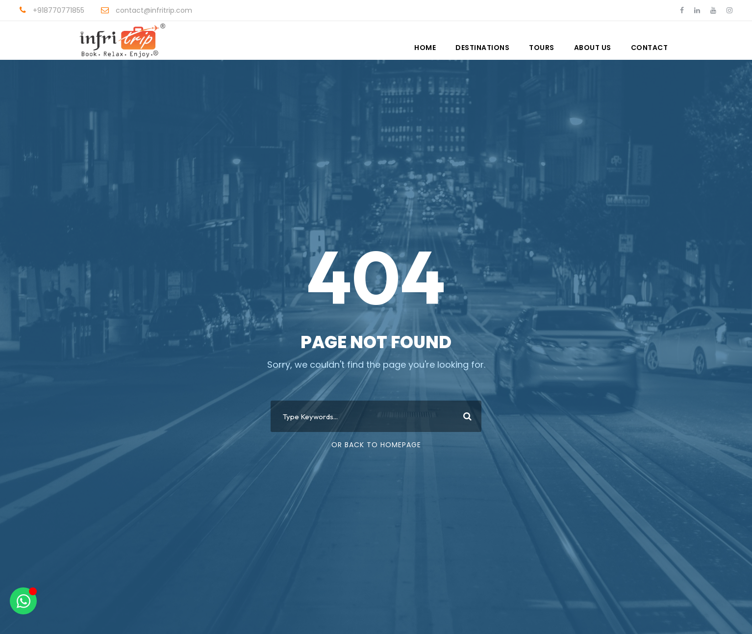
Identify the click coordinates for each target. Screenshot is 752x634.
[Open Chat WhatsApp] (23, 600)
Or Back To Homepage (376, 445)
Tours (541, 47)
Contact (649, 47)
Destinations (482, 47)
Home (425, 47)
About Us (592, 47)
